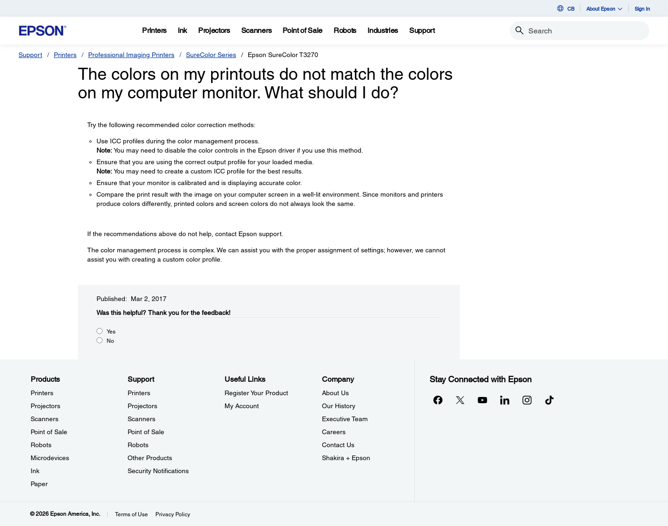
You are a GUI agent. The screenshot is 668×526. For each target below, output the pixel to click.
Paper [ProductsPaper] (39, 484)
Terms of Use (131, 514)
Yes (111, 331)
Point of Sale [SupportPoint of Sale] (146, 432)
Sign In (642, 9)
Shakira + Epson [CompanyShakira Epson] (346, 458)
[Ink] (182, 31)
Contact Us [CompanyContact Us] (338, 445)
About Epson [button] (604, 9)
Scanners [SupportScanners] (141, 419)
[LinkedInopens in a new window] (504, 399)
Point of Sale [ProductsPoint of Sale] (49, 432)
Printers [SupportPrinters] (139, 393)
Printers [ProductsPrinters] (42, 393)
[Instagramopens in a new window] (527, 399)
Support (30, 54)
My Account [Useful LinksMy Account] (242, 406)
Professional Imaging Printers (131, 54)
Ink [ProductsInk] (35, 471)
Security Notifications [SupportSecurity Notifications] (158, 471)
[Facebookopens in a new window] (438, 399)
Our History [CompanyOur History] (338, 406)
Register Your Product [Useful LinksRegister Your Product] (256, 393)
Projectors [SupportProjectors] (142, 406)
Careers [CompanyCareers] (334, 432)
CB (565, 8)
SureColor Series (211, 54)
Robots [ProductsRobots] (41, 445)
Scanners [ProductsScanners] (44, 419)
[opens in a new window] (549, 399)
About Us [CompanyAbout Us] (335, 393)
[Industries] (383, 31)
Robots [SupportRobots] (138, 445)
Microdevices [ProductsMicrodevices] (50, 458)
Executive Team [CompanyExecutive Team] (345, 419)
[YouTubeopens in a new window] (482, 399)
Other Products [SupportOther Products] (150, 458)
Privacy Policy (172, 514)
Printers (65, 54)
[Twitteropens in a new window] (460, 399)
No (110, 341)
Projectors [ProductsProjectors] (45, 406)
